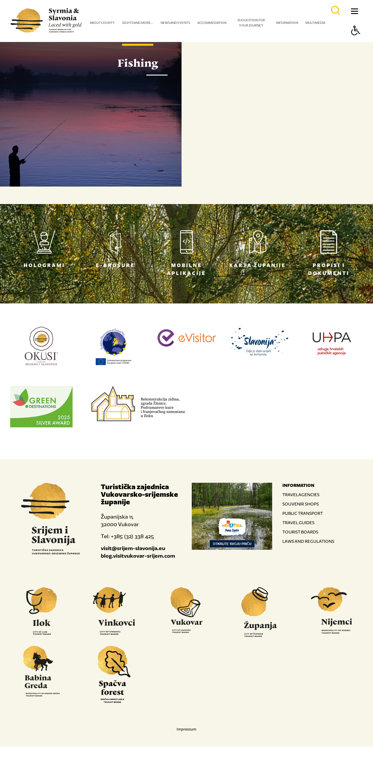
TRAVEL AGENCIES (300, 530)
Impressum (186, 765)
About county (102, 23)
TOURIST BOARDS (300, 568)
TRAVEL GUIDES (298, 558)
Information (287, 23)
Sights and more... (137, 23)
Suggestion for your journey (251, 22)
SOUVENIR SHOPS (300, 540)
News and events (175, 23)
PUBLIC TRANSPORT (302, 549)
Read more (220, 204)
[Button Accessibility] (356, 40)
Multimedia (315, 23)
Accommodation (211, 23)
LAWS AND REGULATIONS (308, 577)
